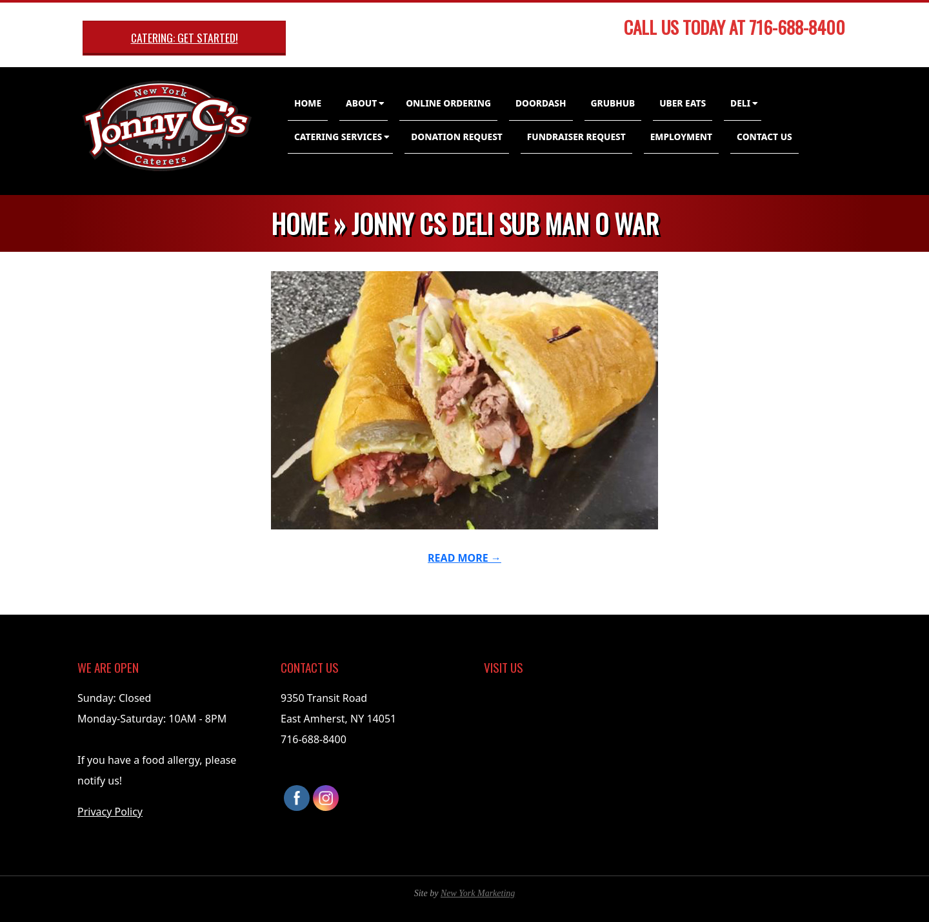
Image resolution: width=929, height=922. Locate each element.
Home (307, 103)
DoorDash (540, 103)
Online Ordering (448, 103)
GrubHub (613, 103)
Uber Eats (682, 103)
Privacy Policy (110, 811)
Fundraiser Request (576, 136)
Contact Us (764, 136)
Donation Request (457, 136)
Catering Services (338, 136)
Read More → (464, 558)
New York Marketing (478, 893)
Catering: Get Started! (184, 37)
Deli (740, 103)
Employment (681, 136)
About (361, 103)
